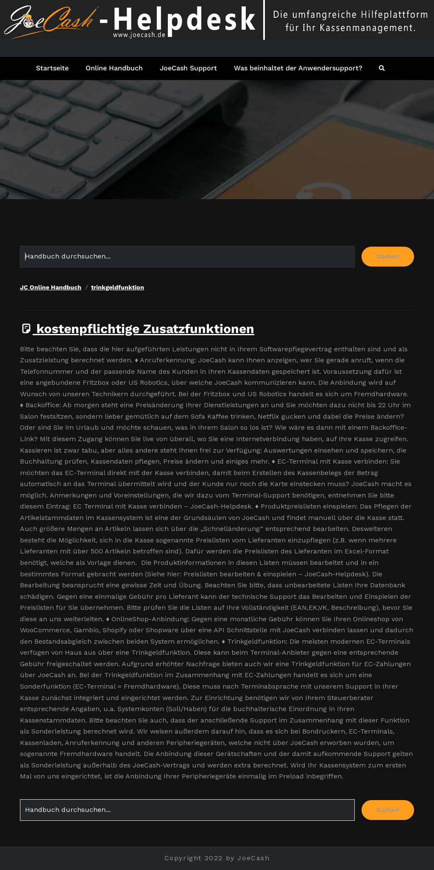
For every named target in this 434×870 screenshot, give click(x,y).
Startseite (52, 68)
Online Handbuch (114, 68)
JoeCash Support (188, 68)
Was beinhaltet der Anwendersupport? (298, 68)
